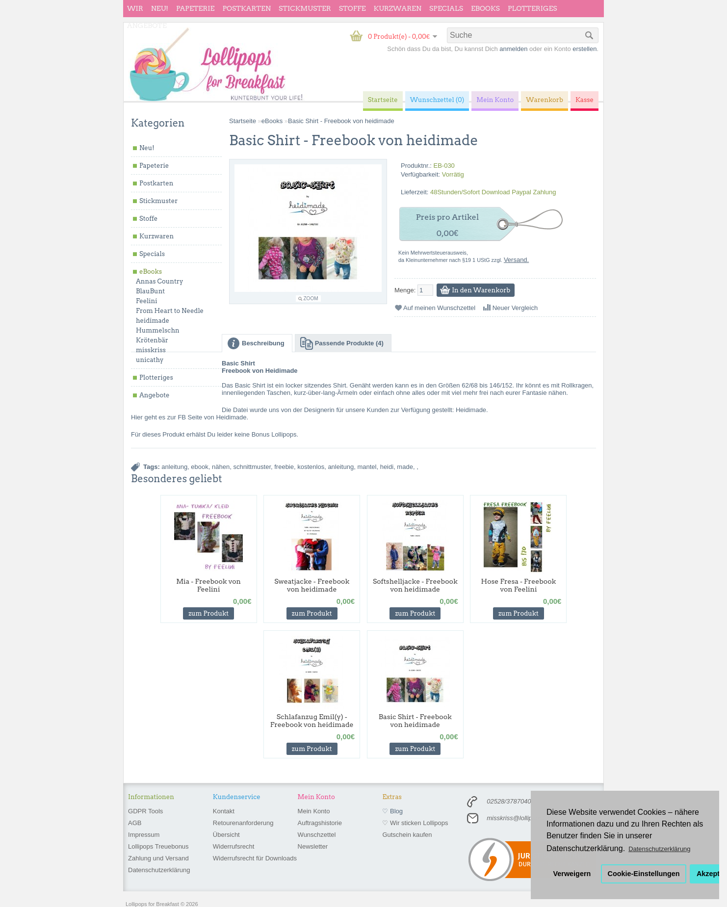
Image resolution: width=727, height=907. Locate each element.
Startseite (242, 121)
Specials (446, 8)
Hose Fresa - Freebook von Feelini (518, 585)
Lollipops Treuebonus (158, 846)
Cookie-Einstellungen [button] (644, 874)
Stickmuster (305, 8)
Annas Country (159, 281)
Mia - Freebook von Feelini (208, 585)
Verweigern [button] (572, 874)
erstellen (584, 48)
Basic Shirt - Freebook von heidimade (341, 121)
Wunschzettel (317, 834)
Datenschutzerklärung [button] (659, 849)
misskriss (151, 350)
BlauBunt (150, 291)
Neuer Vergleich (515, 307)
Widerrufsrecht (234, 846)
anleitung (174, 466)
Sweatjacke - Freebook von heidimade (311, 585)
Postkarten (246, 8)
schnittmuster (252, 466)
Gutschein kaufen (407, 834)
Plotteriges (532, 8)
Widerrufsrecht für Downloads (255, 858)
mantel (366, 466)
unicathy (150, 359)
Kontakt (223, 811)
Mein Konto (314, 811)
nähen (221, 466)
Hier (137, 417)
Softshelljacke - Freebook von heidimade (415, 585)
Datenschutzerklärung (159, 870)
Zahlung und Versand (158, 858)
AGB (134, 823)
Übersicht (226, 834)
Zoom (311, 298)
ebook (199, 466)
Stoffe (352, 8)
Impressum (143, 834)
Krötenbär (152, 340)
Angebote (147, 25)
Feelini (146, 301)
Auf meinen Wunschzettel (439, 307)
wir (135, 8)
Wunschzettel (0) (437, 100)
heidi (386, 466)
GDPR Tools (145, 811)
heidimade (152, 320)
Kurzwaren (397, 8)
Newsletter (313, 846)
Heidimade (471, 410)
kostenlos (310, 466)
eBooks (485, 8)
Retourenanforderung (243, 823)
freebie (284, 466)
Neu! (159, 8)
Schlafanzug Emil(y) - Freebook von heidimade (312, 720)
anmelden (513, 48)
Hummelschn (158, 330)
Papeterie (195, 8)
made (405, 466)
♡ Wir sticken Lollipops (415, 823)
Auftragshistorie (320, 823)
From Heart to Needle (170, 310)
